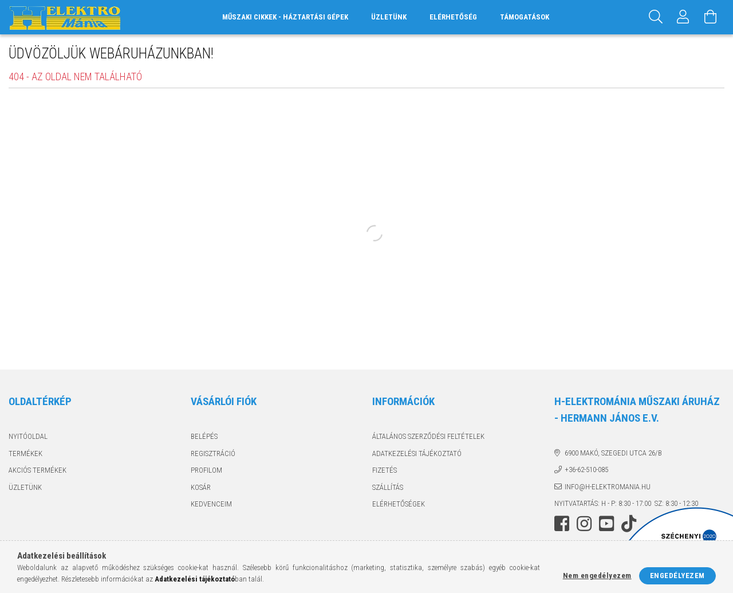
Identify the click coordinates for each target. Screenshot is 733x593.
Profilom (206, 470)
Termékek (25, 453)
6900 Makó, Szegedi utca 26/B (613, 453)
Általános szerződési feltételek (428, 436)
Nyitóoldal (28, 436)
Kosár (201, 487)
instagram (584, 523)
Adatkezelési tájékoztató (417, 453)
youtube (606, 523)
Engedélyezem (677, 575)
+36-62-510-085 (586, 469)
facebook (561, 523)
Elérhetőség (453, 17)
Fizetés (384, 470)
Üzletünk (389, 17)
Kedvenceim (211, 504)
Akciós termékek (37, 470)
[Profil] (683, 17)
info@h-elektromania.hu (608, 486)
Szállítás (387, 487)
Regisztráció (213, 453)
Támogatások (524, 17)
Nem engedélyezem (597, 575)
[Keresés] (655, 17)
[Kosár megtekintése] (710, 17)
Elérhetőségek (398, 504)
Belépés (204, 436)
